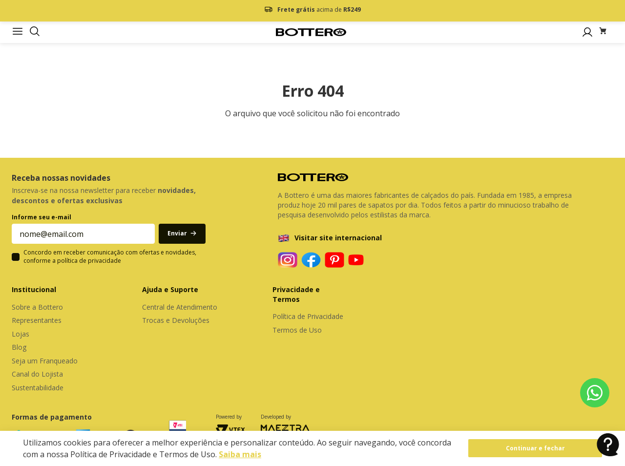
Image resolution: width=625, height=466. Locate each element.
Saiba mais (240, 454)
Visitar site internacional (338, 237)
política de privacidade (89, 260)
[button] (35, 32)
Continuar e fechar (535, 448)
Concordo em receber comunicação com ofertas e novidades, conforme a (109, 257)
